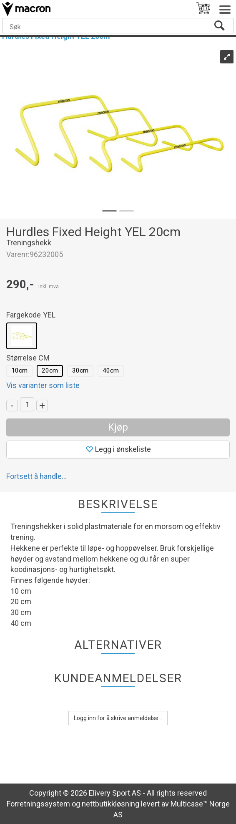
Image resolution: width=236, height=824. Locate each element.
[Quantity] (27, 404)
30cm (80, 370)
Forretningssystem (38, 803)
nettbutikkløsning (110, 803)
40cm (111, 370)
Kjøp (118, 427)
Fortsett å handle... (36, 476)
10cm (19, 370)
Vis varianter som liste (43, 385)
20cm (50, 370)
